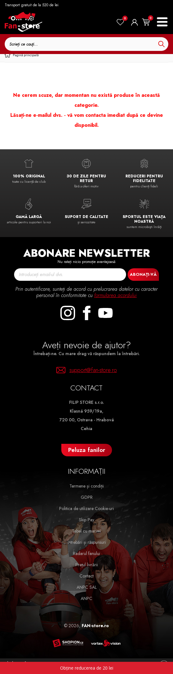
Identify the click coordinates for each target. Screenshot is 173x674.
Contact (86, 576)
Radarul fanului (86, 553)
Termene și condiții (86, 486)
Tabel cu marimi (86, 531)
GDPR (87, 497)
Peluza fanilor (86, 450)
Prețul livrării (86, 565)
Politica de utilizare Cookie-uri (86, 508)
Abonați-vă (143, 274)
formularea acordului (115, 295)
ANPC (86, 598)
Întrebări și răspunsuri (87, 542)
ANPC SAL (87, 587)
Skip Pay (86, 520)
